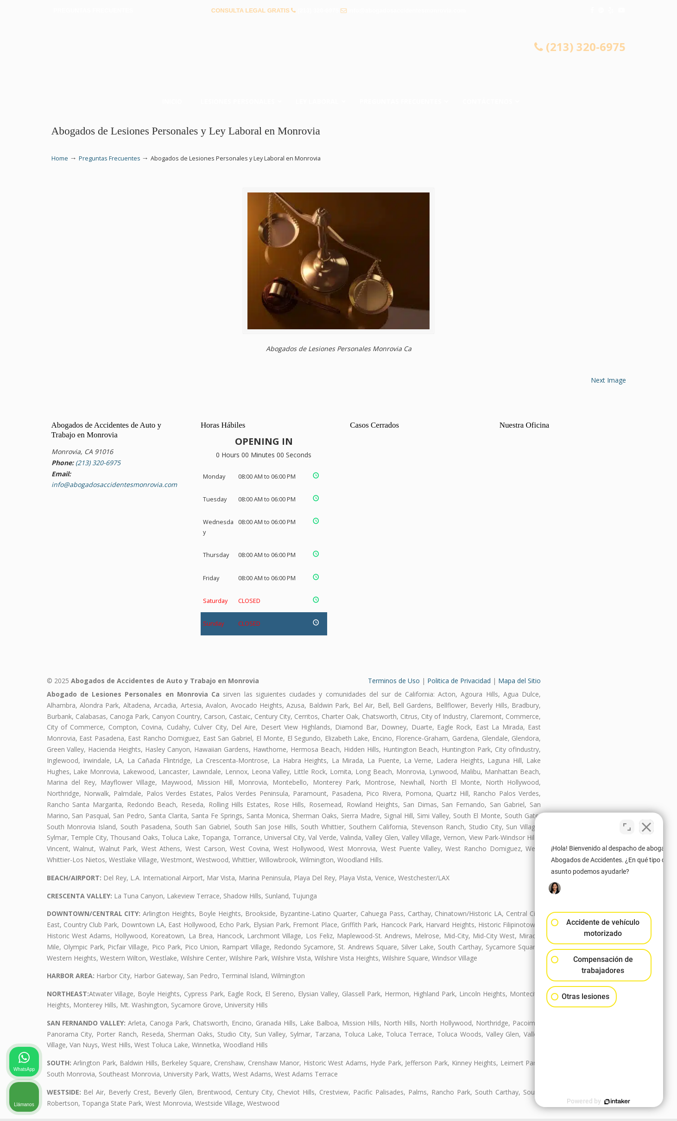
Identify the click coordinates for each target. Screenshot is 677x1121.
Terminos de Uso (394, 683)
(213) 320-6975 (318, 10)
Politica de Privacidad (459, 683)
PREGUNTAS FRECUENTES (93, 10)
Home (59, 158)
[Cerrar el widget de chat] (646, 824)
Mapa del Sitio (519, 683)
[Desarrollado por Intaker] (598, 1101)
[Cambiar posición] (627, 824)
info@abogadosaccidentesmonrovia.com (407, 10)
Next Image (608, 382)
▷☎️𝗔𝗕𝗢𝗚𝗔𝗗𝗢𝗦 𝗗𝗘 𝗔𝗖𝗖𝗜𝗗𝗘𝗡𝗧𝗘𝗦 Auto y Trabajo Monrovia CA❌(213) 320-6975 (339, 58)
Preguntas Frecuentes (109, 158)
